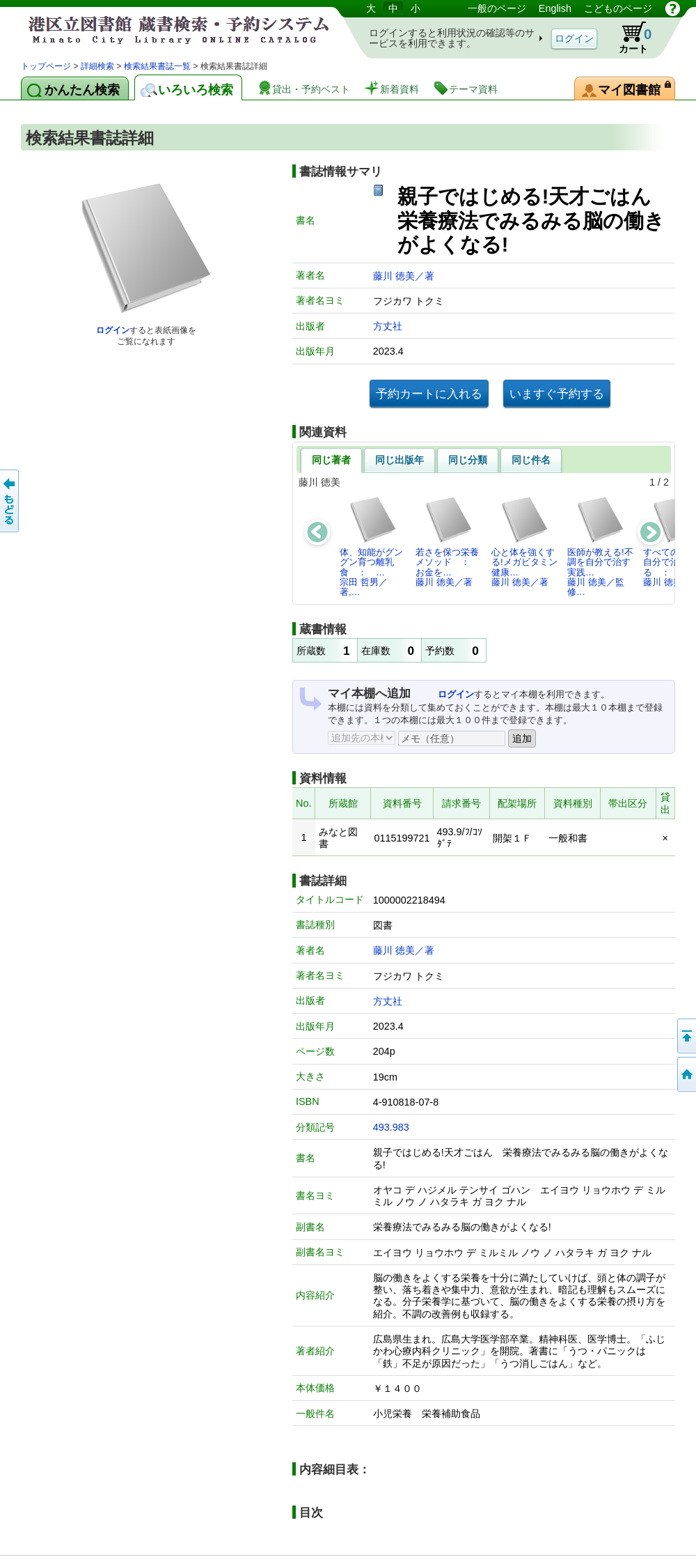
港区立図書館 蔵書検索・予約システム (167, 29)
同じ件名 (531, 459)
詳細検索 (97, 66)
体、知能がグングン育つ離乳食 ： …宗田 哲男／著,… (371, 546)
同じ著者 (331, 459)
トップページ (46, 66)
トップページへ (685, 1074)
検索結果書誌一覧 (157, 66)
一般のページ (497, 8)
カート (628, 37)
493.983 (391, 1127)
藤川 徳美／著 (403, 275)
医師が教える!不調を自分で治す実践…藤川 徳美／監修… (600, 546)
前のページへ (10, 501)
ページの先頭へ (685, 1036)
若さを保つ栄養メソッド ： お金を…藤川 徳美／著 (447, 541)
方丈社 (387, 326)
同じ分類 (467, 459)
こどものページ (618, 8)
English (555, 8)
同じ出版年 (399, 459)
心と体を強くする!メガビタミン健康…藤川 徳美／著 (524, 541)
